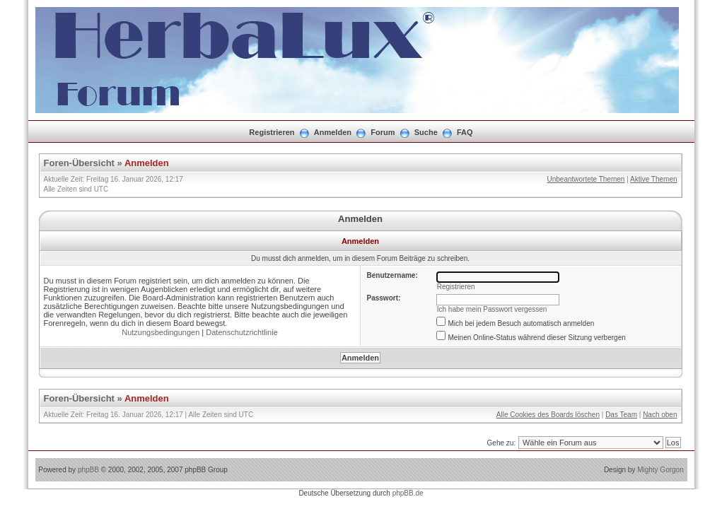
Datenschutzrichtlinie (242, 332)
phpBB (88, 470)
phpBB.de (408, 493)
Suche (426, 132)
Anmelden (332, 132)
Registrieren (271, 132)
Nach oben (660, 415)
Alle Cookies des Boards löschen (548, 415)
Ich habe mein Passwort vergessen (492, 309)
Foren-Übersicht (79, 163)
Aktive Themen (653, 179)
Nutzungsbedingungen (160, 332)
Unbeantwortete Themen (585, 179)
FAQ (465, 132)
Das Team (621, 415)
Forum (383, 132)
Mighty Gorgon (660, 470)
